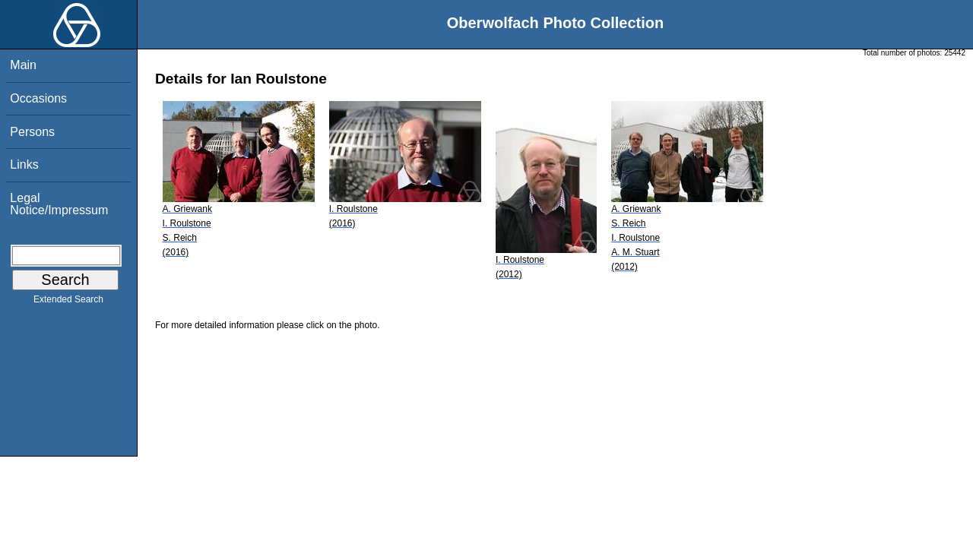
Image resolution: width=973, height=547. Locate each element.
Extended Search (68, 302)
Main (23, 64)
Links (24, 164)
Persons (32, 131)
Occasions (38, 98)
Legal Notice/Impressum (59, 204)
